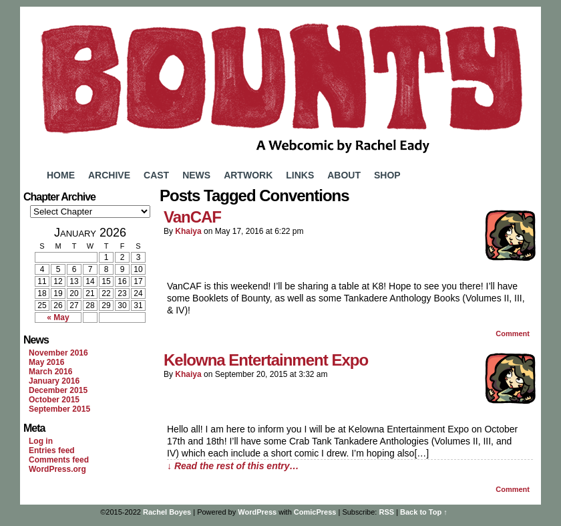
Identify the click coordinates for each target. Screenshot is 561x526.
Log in (41, 441)
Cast (156, 175)
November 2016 (58, 353)
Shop (387, 175)
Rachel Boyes (167, 512)
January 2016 (54, 381)
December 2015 (58, 390)
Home (61, 175)
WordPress (257, 512)
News (196, 175)
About (344, 175)
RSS (386, 512)
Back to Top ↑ (423, 512)
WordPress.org (57, 469)
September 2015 (59, 409)
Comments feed (59, 460)
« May (58, 317)
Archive (109, 175)
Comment (513, 334)
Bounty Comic (280, 85)
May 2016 (46, 362)
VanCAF (192, 217)
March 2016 (50, 371)
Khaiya (188, 231)
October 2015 (54, 399)
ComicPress (315, 512)
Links (300, 175)
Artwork (248, 175)
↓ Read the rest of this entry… (233, 466)
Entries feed (52, 450)
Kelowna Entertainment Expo (266, 360)
